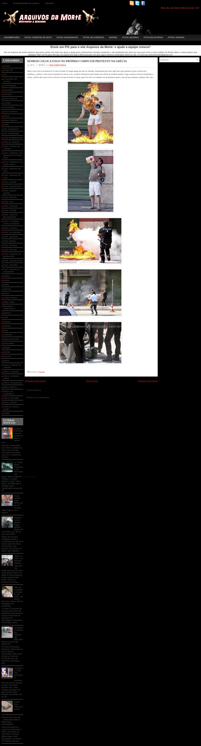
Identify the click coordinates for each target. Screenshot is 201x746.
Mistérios (7, 313)
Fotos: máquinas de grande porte (12, 255)
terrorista (7, 356)
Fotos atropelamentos (13, 137)
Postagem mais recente (35, 381)
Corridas (7, 103)
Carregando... (31, 476)
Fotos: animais (9, 182)
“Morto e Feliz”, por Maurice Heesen (18, 559)
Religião (6, 348)
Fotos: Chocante (10, 206)
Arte (5, 74)
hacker (6, 284)
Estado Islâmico (10, 120)
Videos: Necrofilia (11, 398)
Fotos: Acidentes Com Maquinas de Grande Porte (13, 155)
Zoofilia (6, 413)
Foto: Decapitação (11, 133)
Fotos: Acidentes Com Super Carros (13, 163)
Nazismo (7, 321)
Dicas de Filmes (10, 111)
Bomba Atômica (10, 98)
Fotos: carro (8, 201)
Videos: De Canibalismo (8, 392)
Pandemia (7, 335)
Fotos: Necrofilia (10, 265)
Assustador (8, 90)
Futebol (6, 276)
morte (5, 317)
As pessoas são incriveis (10, 80)
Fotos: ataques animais (9, 191)
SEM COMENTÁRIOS (57, 65)
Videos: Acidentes (11, 372)
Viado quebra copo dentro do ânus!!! (18, 500)
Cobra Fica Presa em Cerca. (18, 705)
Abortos (6, 66)
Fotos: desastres (10, 236)
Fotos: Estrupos (10, 245)
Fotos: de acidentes (93, 37)
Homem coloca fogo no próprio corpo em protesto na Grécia (77, 61)
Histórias (7, 289)
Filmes (6, 124)
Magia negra (8, 302)
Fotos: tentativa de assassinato (11, 270)
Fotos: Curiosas (10, 228)
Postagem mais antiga (148, 381)
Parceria (49, 3)
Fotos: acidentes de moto (38, 37)
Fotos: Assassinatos (67, 37)
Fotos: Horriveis (10, 249)
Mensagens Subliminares (9, 307)
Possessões (8, 343)
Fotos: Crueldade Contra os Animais (11, 222)
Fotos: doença (9, 241)
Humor (6, 293)
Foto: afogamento (11, 129)
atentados (7, 94)
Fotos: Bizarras (130, 37)
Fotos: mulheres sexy (12, 260)
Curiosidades (9, 107)
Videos (6, 361)
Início (5, 3)
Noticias (6, 326)
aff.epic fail (8, 70)
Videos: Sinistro (10, 402)
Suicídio (113, 37)
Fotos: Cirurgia (176, 37)
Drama (6, 116)
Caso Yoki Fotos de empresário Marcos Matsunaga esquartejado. (11, 720)
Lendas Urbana (10, 297)
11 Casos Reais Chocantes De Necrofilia (18, 467)
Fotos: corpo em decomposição (10, 215)
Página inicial (92, 381)
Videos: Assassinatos (12, 383)
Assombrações (12, 37)
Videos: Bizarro (10, 387)
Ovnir (5, 330)
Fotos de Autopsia (153, 37)
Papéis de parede (11, 339)
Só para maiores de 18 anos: (26, 3)
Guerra (6, 280)
